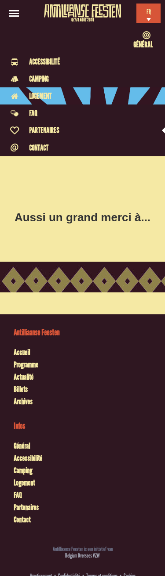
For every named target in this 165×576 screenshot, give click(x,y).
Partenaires (26, 507)
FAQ (18, 495)
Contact (22, 520)
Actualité (23, 377)
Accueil (22, 352)
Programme (26, 365)
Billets (21, 389)
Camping (23, 470)
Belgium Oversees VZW (82, 555)
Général (22, 446)
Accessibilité (28, 458)
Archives (23, 402)
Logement (24, 483)
